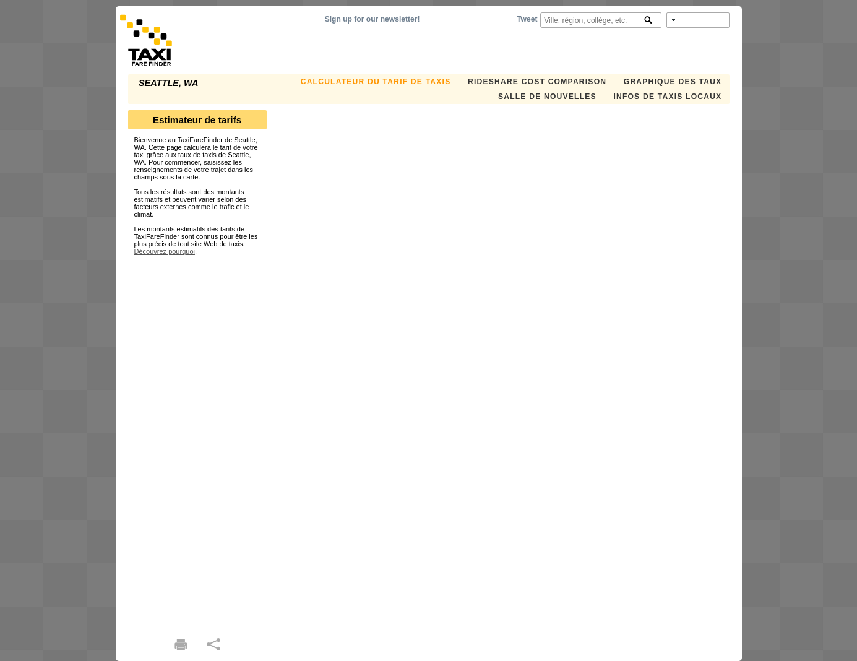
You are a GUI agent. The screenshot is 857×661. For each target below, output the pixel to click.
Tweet (527, 19)
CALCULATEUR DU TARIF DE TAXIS (376, 81)
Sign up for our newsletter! (372, 19)
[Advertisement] (197, 440)
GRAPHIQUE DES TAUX (673, 81)
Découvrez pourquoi (164, 251)
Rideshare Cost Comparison (537, 81)
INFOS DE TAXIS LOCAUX (667, 96)
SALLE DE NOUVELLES (547, 96)
